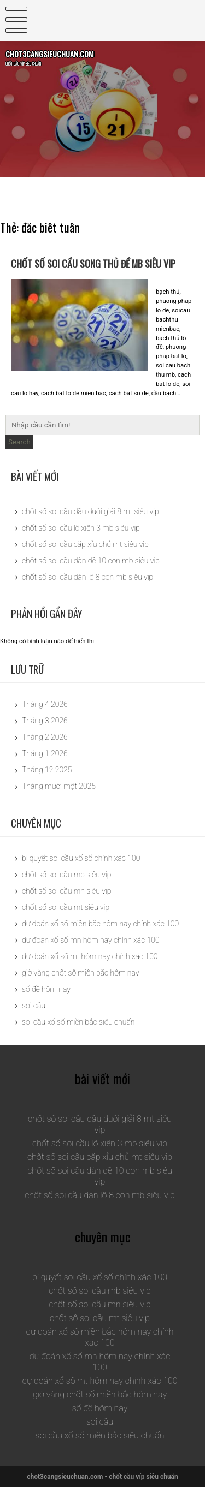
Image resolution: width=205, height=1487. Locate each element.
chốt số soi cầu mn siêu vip (66, 891)
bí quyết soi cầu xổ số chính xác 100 (81, 858)
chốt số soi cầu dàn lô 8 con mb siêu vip (87, 577)
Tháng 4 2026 (45, 704)
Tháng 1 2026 (45, 753)
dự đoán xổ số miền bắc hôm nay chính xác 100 (100, 923)
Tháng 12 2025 (47, 769)
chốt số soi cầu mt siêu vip (65, 907)
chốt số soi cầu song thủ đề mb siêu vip (96, 263)
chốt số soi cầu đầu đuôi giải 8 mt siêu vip (90, 511)
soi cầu (33, 1005)
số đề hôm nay (46, 989)
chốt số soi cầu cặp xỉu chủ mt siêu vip (85, 544)
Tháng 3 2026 (45, 720)
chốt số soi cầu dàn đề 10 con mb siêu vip (91, 560)
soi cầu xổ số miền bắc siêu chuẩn (78, 1022)
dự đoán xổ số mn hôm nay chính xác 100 (91, 940)
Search (19, 442)
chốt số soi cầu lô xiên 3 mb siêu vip (81, 528)
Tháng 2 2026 (45, 737)
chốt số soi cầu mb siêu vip (66, 874)
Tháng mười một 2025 (59, 786)
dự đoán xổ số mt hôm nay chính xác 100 (89, 956)
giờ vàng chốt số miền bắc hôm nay (80, 972)
